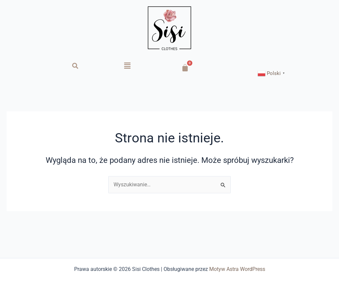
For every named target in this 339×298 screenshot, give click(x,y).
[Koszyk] (185, 67)
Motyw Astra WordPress (237, 269)
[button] (127, 65)
